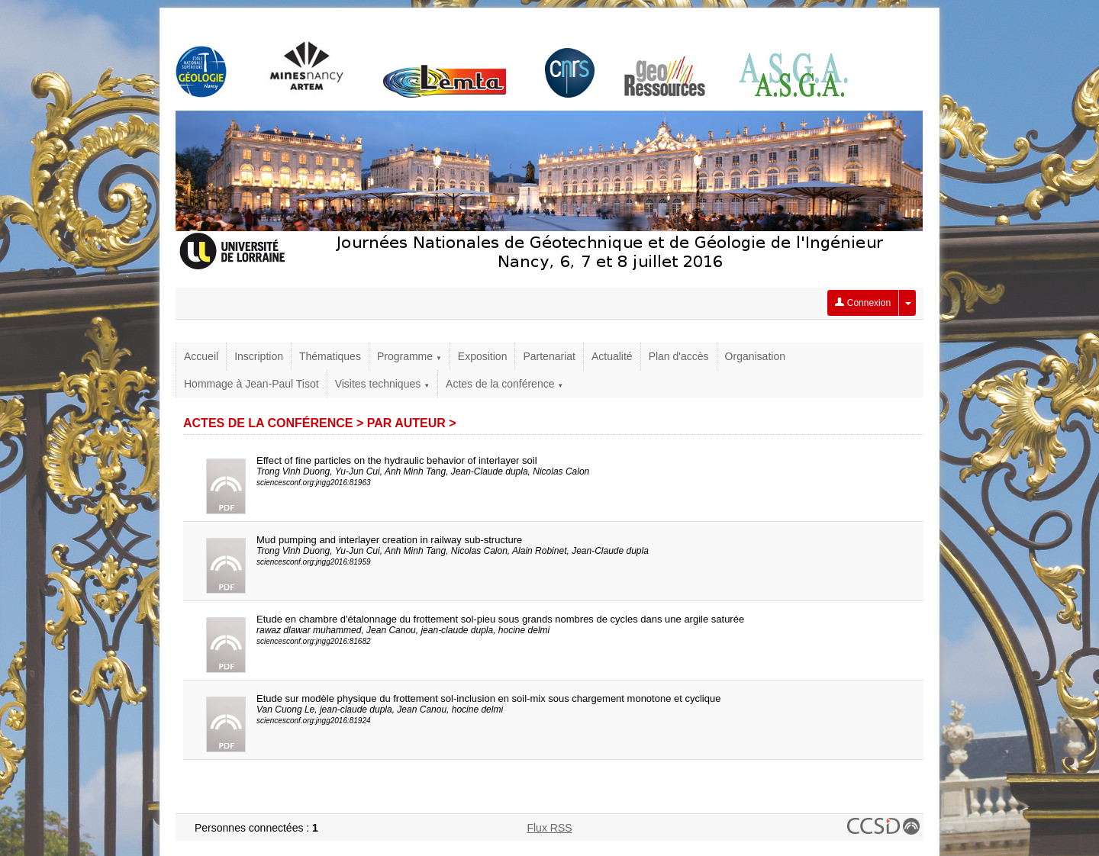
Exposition (483, 356)
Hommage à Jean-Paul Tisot (251, 384)
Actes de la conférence (504, 384)
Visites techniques (382, 384)
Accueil (201, 356)
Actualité (612, 356)
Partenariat (549, 356)
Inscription (258, 356)
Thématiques (330, 356)
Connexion (863, 303)
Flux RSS (549, 828)
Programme (409, 356)
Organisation (755, 356)
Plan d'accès (679, 356)
